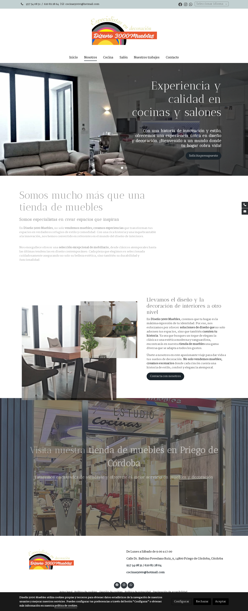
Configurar (181, 601)
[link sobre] (70, 559)
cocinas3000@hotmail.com (82, 4)
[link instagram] (185, 4)
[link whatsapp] (190, 4)
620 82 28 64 (51, 4)
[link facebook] (180, 4)
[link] (124, 30)
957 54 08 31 (33, 4)
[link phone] (245, 205)
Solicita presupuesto (203, 155)
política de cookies (65, 606)
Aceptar (220, 601)
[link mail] (245, 211)
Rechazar (202, 601)
